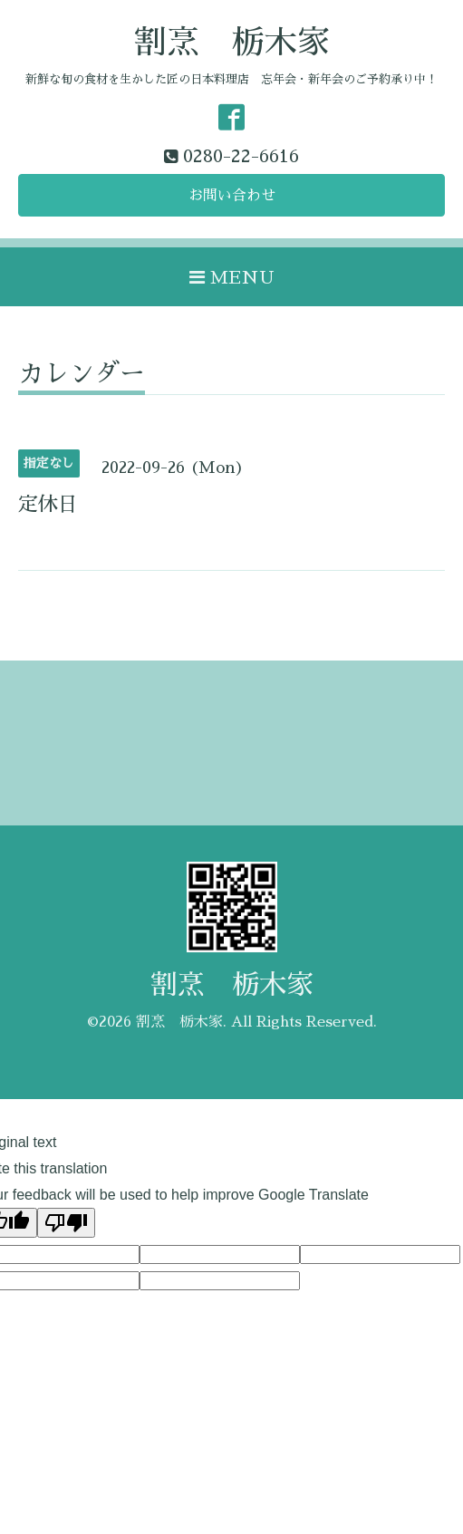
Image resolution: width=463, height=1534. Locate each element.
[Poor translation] (66, 1223)
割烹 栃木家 (232, 42)
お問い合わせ (231, 195)
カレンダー (81, 374)
